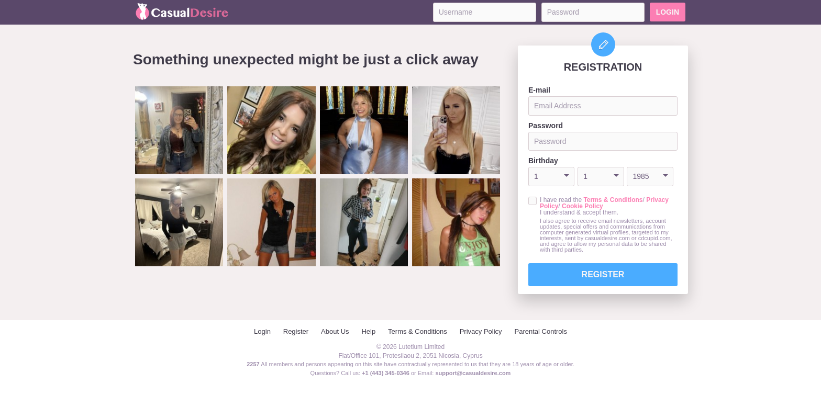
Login (667, 12)
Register (603, 274)
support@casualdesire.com (473, 373)
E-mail (539, 90)
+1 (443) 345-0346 (386, 373)
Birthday (543, 160)
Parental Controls (541, 331)
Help (368, 331)
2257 (253, 364)
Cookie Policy (582, 206)
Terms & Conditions (612, 200)
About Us (335, 331)
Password (545, 125)
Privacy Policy (481, 331)
